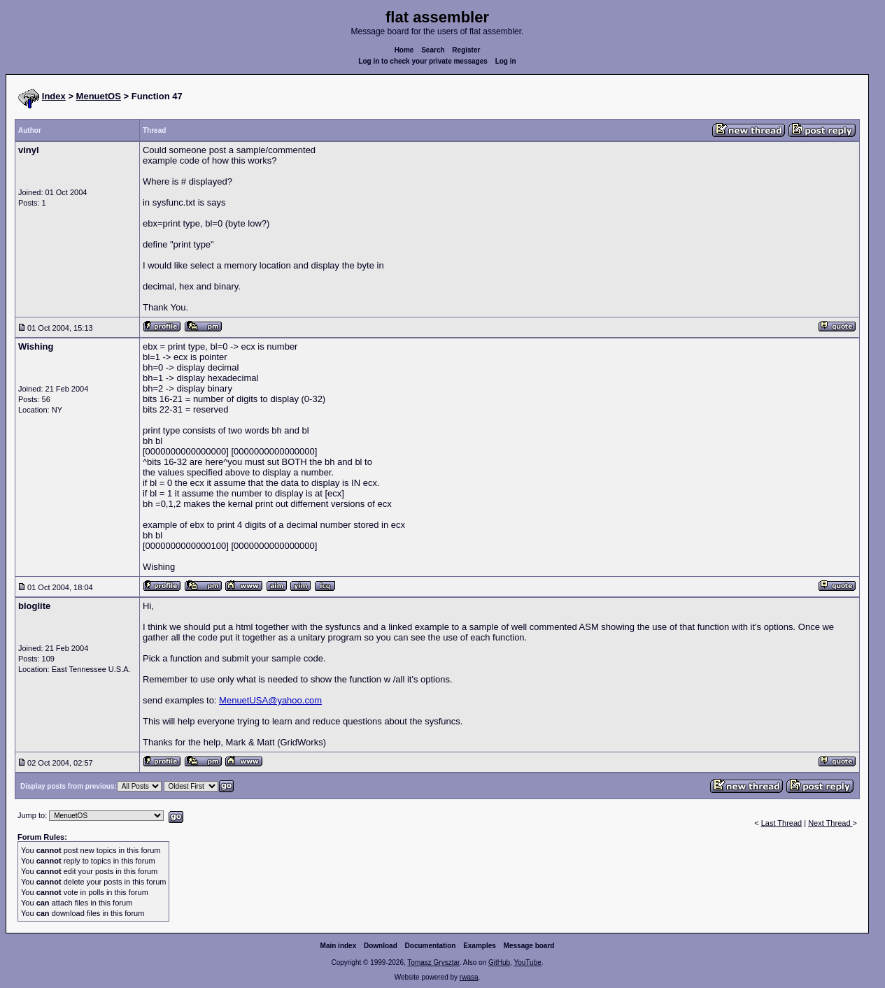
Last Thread (781, 823)
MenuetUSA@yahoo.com (270, 700)
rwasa (469, 977)
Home (404, 50)
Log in (505, 61)
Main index (338, 946)
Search (432, 50)
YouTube (527, 962)
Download (380, 946)
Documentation (430, 946)
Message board (529, 946)
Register (466, 50)
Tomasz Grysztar (433, 962)
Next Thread (830, 823)
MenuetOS (98, 96)
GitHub (499, 962)
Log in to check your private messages (423, 61)
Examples (479, 946)
